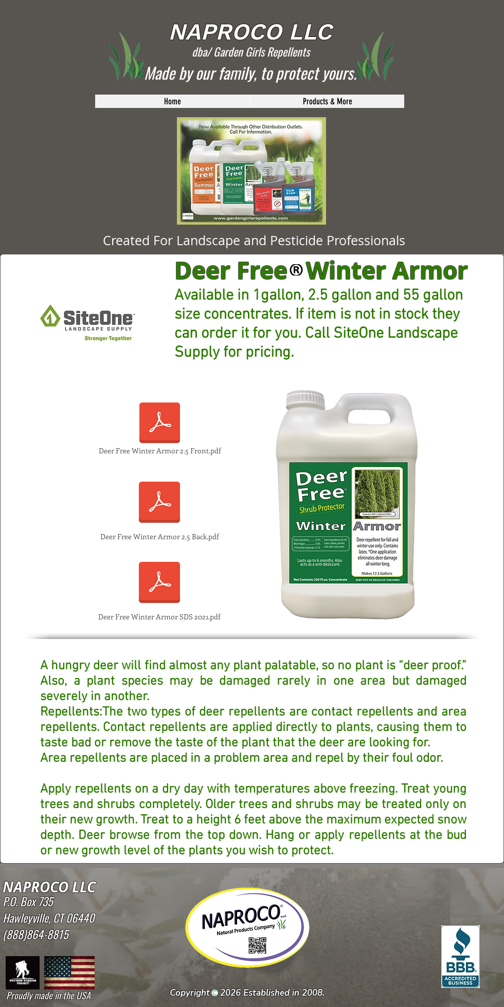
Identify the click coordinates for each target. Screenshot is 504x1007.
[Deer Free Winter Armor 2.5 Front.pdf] (160, 429)
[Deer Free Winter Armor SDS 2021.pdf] (159, 589)
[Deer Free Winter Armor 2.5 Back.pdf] (159, 508)
